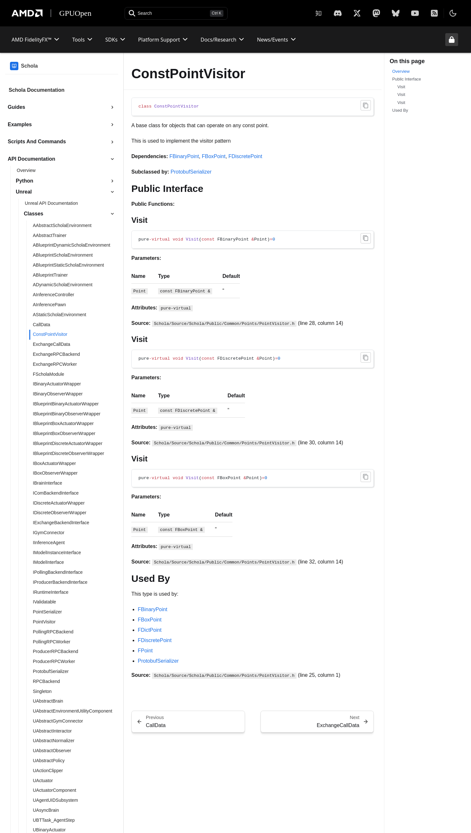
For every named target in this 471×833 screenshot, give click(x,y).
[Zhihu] (318, 13)
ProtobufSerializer (191, 172)
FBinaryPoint (184, 156)
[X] (337, 13)
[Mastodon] (376, 13)
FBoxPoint (214, 156)
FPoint (145, 650)
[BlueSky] (395, 13)
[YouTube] (415, 13)
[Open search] (176, 13)
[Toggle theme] (453, 13)
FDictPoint (150, 630)
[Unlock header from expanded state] (451, 39)
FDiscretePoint (245, 156)
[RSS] (434, 13)
